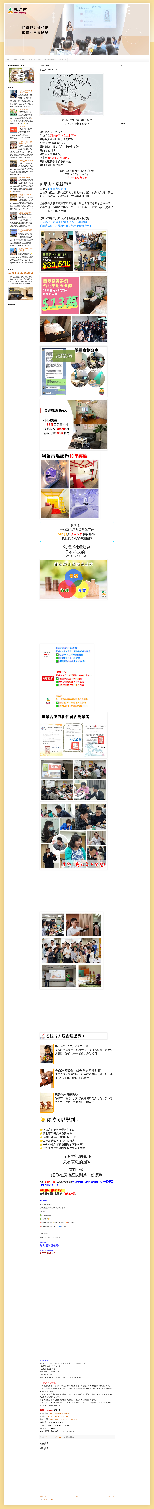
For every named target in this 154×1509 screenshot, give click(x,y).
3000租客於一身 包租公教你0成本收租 (20, 273)
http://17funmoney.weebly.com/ (58, 1416)
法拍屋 (15, 59)
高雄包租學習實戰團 (24, 177)
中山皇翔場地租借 (50, 59)
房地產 (22, 59)
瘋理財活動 (21, 126)
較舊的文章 (111, 1496)
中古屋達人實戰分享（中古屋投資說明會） (25, 91)
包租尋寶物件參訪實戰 (24, 213)
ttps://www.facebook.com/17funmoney (64, 1419)
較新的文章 (43, 1496)
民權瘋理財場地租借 (34, 59)
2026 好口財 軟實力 (23, 109)
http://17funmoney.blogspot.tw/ (60, 1413)
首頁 (8, 59)
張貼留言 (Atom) (48, 1499)
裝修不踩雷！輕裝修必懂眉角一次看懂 (25, 142)
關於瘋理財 (62, 59)
